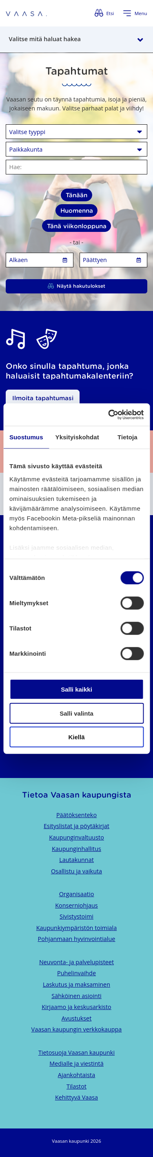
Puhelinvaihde (76, 973)
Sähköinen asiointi (76, 996)
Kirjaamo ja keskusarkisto (76, 1007)
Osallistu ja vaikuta (76, 871)
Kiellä (76, 737)
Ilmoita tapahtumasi (42, 397)
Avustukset (77, 1018)
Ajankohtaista (76, 1075)
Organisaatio (76, 894)
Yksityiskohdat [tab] (77, 437)
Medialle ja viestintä (76, 1063)
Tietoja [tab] (127, 437)
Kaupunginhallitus (76, 849)
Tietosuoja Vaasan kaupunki (76, 1052)
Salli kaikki (76, 689)
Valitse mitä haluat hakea (45, 39)
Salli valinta (76, 713)
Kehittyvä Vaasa (76, 1097)
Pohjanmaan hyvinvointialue (76, 939)
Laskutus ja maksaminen (76, 984)
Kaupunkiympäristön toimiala (76, 928)
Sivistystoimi (76, 916)
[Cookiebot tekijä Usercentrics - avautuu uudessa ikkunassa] (109, 414)
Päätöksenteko (76, 815)
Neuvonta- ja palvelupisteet (76, 962)
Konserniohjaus (76, 905)
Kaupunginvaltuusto (76, 837)
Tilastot (76, 1086)
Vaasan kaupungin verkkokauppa (76, 1029)
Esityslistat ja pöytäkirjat (76, 826)
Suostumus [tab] (26, 437)
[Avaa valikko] (135, 13)
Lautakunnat (76, 860)
